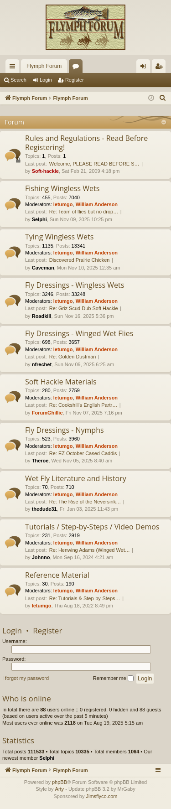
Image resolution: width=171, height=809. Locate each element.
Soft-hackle (45, 171)
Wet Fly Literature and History (75, 478)
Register (74, 80)
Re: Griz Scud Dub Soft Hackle (83, 308)
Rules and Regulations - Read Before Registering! (86, 142)
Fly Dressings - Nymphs (64, 430)
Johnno (41, 557)
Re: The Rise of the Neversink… (85, 501)
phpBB (59, 782)
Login (46, 80)
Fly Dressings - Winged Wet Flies (79, 333)
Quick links (14, 68)
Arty (59, 789)
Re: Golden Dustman (72, 356)
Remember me (113, 678)
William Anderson (97, 204)
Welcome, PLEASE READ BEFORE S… (94, 163)
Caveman (43, 267)
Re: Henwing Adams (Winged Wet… (89, 550)
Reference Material (57, 575)
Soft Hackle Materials (61, 382)
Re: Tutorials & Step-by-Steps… (84, 598)
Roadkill (42, 316)
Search (18, 80)
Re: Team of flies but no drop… (83, 211)
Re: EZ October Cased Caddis (83, 453)
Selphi (39, 219)
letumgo (63, 204)
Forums (78, 68)
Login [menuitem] (145, 68)
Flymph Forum (44, 66)
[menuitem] (163, 98)
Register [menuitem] (161, 68)
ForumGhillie (47, 412)
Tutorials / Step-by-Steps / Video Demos (92, 527)
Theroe (40, 460)
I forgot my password (25, 678)
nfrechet (42, 364)
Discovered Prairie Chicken (79, 260)
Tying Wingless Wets (59, 237)
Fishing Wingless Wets (62, 188)
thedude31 (44, 509)
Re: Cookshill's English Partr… (83, 405)
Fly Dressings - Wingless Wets (74, 285)
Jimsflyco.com (101, 796)
